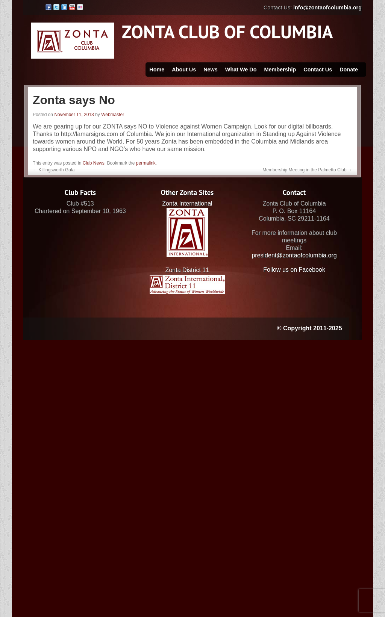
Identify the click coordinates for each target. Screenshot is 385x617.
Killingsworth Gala (53, 169)
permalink (146, 163)
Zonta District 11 (187, 270)
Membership (280, 70)
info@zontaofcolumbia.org (327, 8)
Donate (349, 70)
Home (156, 70)
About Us (184, 70)
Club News (94, 163)
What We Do (241, 70)
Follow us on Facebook (294, 269)
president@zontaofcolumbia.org (294, 255)
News (210, 70)
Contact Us (317, 70)
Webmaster (112, 114)
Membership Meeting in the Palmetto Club (307, 169)
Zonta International (187, 203)
